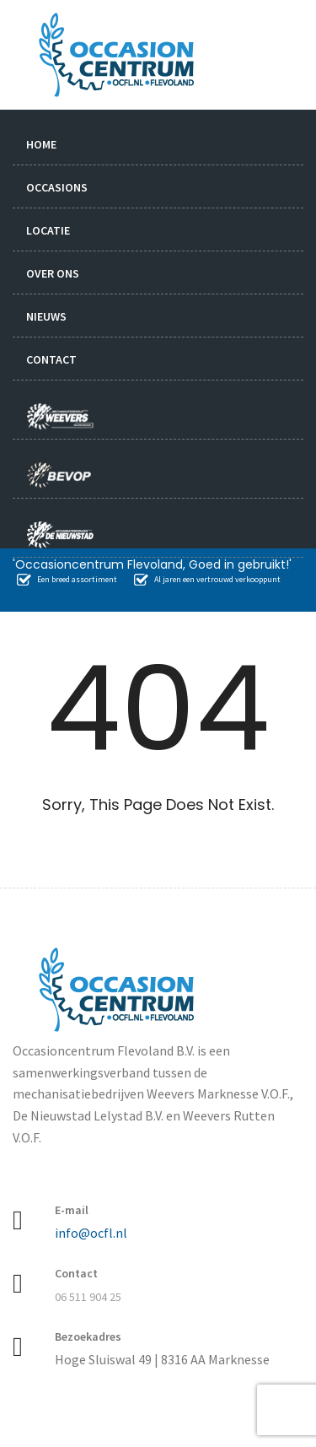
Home (41, 144)
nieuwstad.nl (53, 526)
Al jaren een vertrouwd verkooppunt (207, 579)
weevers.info (65, 408)
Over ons (52, 273)
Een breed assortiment (67, 579)
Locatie (48, 230)
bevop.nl (65, 467)
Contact (51, 359)
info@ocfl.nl (91, 1232)
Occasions (57, 187)
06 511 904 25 (88, 1296)
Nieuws (46, 316)
